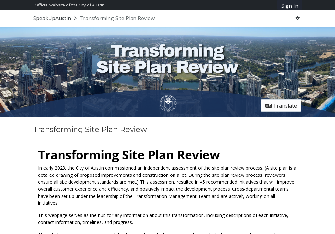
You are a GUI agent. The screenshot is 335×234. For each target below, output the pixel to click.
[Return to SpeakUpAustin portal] (55, 18)
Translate (281, 105)
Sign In (289, 5)
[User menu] (297, 18)
